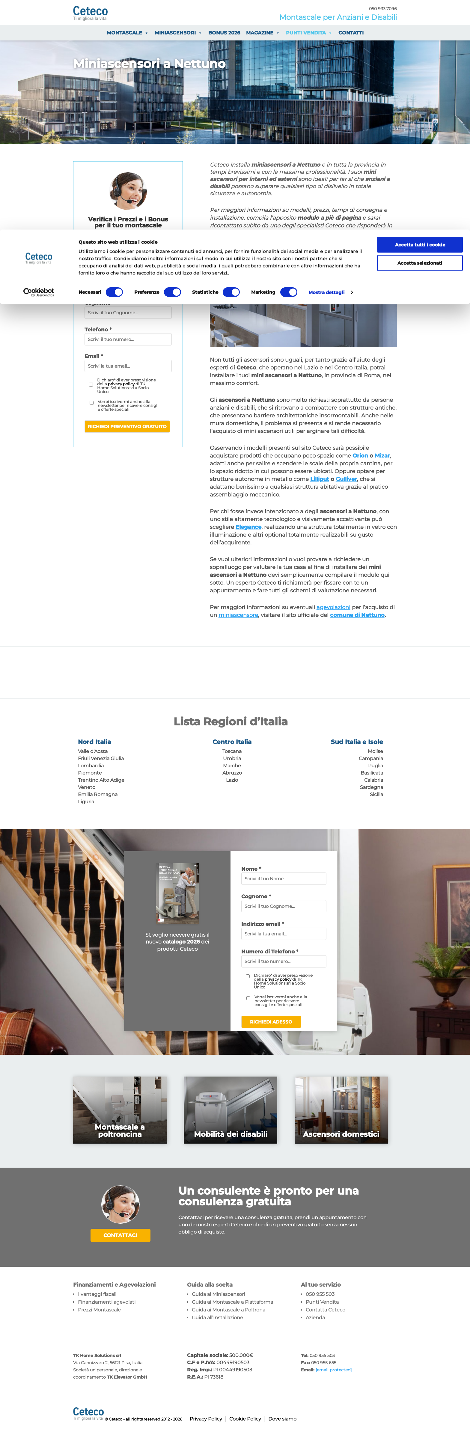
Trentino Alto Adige (101, 780)
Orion (360, 455)
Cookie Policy (245, 1418)
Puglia (375, 766)
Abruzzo (232, 773)
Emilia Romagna (98, 794)
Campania (371, 758)
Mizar (382, 455)
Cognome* (99, 303)
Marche (232, 766)
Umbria (232, 758)
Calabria (373, 780)
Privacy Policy (206, 1418)
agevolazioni (333, 607)
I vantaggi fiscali (97, 1293)
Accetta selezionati (419, 33)
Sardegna (371, 787)
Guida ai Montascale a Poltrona (228, 1308)
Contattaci (120, 1235)
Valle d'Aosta (93, 751)
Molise (375, 751)
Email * (94, 356)
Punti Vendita (322, 1301)
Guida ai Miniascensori (218, 1293)
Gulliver (346, 479)
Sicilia (376, 794)
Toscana (232, 751)
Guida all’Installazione (217, 1316)
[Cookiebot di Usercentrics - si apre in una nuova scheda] (39, 62)
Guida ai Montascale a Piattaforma (232, 1301)
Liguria (86, 801)
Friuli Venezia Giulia (101, 758)
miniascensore (238, 615)
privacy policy (121, 383)
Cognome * (256, 896)
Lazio (232, 780)
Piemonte (90, 773)
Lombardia (91, 766)
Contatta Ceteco (325, 1308)
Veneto (86, 787)
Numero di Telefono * (269, 952)
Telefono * (98, 330)
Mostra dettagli (326, 63)
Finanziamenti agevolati (106, 1301)
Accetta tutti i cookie (420, 15)
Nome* (94, 276)
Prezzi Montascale (99, 1308)
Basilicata (372, 773)
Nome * (251, 869)
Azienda (315, 1316)
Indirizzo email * (262, 924)
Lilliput (319, 479)
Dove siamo (282, 1418)
